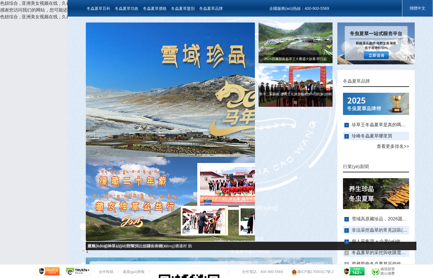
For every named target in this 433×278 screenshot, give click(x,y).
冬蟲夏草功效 (126, 8)
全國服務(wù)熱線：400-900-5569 (299, 8)
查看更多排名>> (393, 146)
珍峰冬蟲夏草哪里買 (372, 136)
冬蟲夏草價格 (155, 8)
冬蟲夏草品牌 (211, 8)
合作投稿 (106, 272)
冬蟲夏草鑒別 (183, 8)
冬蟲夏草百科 (98, 8)
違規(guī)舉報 (134, 272)
